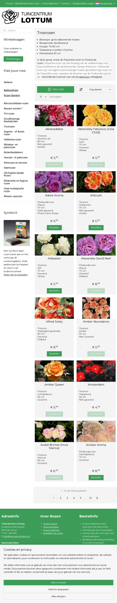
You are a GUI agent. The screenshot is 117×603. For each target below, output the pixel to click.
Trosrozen (9, 126)
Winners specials (13, 196)
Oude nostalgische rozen (14, 190)
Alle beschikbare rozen (16, 103)
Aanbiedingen (11, 90)
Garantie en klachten (14, 572)
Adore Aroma (54, 195)
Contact (65, 3)
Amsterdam (96, 384)
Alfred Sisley (54, 321)
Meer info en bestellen (16, 274)
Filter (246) (56, 89)
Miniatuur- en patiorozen (11, 146)
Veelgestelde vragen (83, 3)
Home (9, 3)
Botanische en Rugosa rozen (16, 182)
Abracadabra (54, 129)
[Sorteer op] (95, 89)
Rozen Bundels (12, 95)
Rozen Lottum (50, 523)
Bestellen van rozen (53, 533)
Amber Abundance (96, 321)
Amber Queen (54, 384)
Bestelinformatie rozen (27, 3)
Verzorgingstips (51, 527)
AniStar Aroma (96, 445)
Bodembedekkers (13, 152)
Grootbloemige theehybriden (12, 120)
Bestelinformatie (12, 566)
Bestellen (54, 227)
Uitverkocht (54, 164)
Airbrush (96, 195)
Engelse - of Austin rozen (14, 133)
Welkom (8, 82)
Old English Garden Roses (14, 174)
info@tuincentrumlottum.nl (17, 536)
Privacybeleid (11, 579)
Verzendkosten (50, 3)
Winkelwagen (13, 59)
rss (77, 597)
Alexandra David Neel (96, 258)
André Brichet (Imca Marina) (54, 446)
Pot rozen (9, 113)
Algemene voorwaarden (16, 575)
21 (90, 497)
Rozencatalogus (51, 530)
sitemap (71, 597)
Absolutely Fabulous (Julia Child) (96, 131)
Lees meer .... (88, 546)
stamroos (84, 77)
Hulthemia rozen (12, 139)
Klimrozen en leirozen (15, 162)
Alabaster (54, 258)
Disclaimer (9, 582)
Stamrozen (9, 167)
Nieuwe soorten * (13, 108)
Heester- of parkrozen (16, 157)
